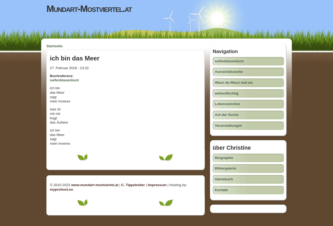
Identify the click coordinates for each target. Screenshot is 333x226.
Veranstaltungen (228, 126)
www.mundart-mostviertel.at (94, 185)
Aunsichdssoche (229, 72)
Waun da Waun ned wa (234, 82)
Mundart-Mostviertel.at (89, 9)
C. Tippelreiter (133, 185)
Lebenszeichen (227, 104)
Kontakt (221, 190)
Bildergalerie (225, 168)
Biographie (224, 158)
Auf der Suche (227, 115)
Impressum (157, 185)
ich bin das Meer (74, 58)
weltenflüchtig (227, 93)
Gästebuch (224, 179)
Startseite (54, 46)
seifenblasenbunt (64, 80)
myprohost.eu (61, 189)
